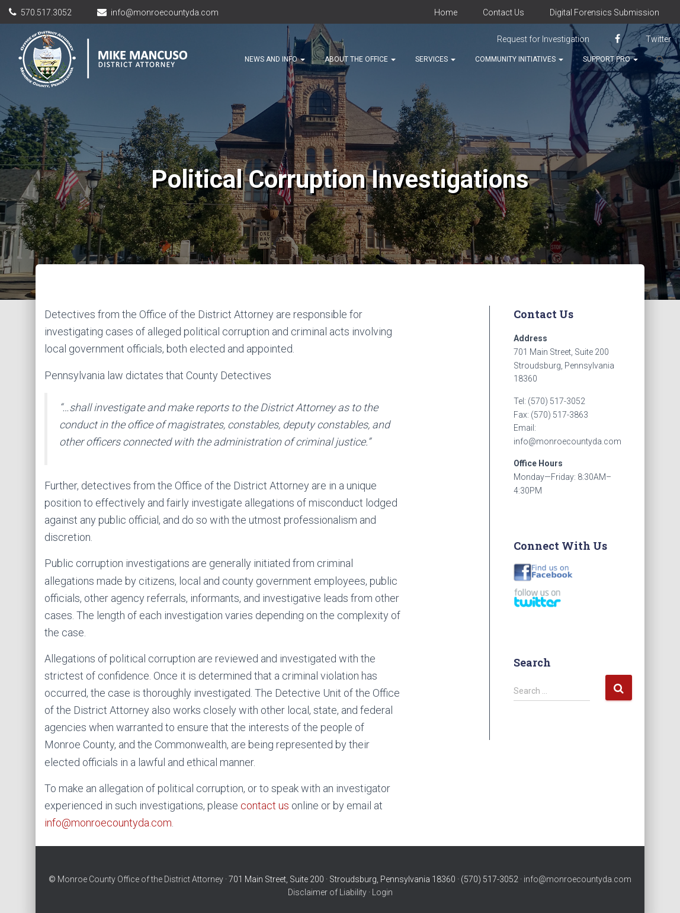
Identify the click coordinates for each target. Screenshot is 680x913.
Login (382, 892)
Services (435, 59)
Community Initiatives (519, 59)
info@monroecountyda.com (165, 12)
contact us (264, 805)
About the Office (360, 59)
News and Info (275, 59)
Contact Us (503, 12)
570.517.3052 (46, 12)
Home (445, 12)
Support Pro (610, 59)
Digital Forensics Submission (604, 12)
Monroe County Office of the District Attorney (140, 879)
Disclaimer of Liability (327, 892)
